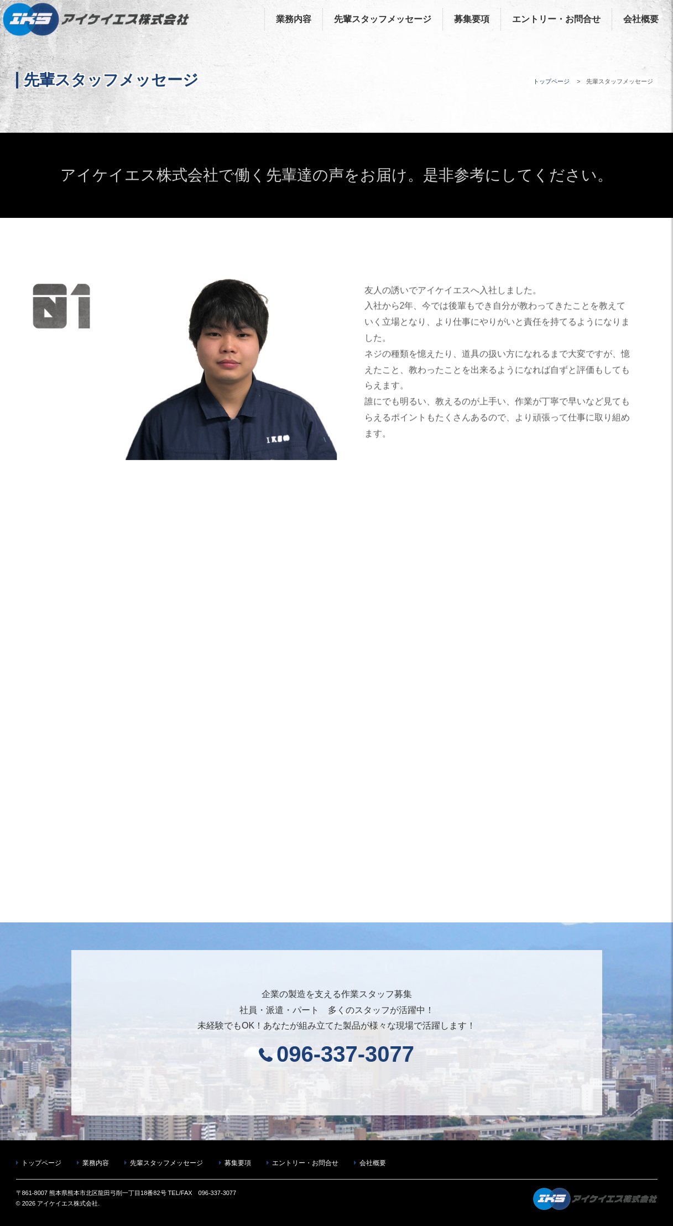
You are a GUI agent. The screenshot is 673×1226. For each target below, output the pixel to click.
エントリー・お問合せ (556, 19)
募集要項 (471, 19)
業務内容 (293, 19)
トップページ (551, 81)
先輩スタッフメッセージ (382, 19)
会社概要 (641, 19)
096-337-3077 (345, 1054)
